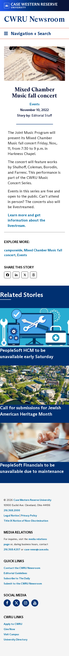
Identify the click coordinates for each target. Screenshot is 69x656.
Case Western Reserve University (32, 500)
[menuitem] (34, 568)
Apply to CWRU (13, 624)
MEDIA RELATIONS (18, 532)
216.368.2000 (12, 510)
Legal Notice (11, 515)
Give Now (9, 629)
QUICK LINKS (14, 561)
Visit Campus (11, 634)
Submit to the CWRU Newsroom (23, 583)
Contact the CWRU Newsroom (22, 568)
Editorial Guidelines (15, 573)
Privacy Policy (29, 515)
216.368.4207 (12, 549)
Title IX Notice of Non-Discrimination (26, 520)
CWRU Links (13, 617)
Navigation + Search (26, 34)
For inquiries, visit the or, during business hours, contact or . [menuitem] (26, 544)
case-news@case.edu (36, 549)
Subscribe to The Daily (17, 578)
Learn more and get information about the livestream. (26, 220)
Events (22, 255)
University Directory (15, 639)
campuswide (13, 250)
